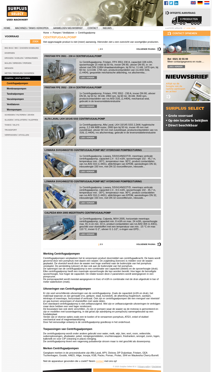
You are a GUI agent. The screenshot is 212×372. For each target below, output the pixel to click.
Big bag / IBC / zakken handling (22, 48)
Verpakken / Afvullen (17, 135)
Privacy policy (144, 366)
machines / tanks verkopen (31, 28)
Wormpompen (14, 109)
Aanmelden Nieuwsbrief (68, 28)
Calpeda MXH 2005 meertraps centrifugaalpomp (78, 212)
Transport (11, 130)
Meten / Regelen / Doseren (19, 73)
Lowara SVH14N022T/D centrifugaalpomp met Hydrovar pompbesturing (93, 150)
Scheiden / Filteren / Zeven (19, 115)
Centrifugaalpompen (17, 83)
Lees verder (87, 77)
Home (7, 28)
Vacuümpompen (15, 99)
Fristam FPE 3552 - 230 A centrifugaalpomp (73, 87)
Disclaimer (156, 366)
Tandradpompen (15, 94)
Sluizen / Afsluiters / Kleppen (21, 120)
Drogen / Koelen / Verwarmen (21, 58)
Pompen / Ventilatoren (17, 78)
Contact (92, 28)
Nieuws (107, 28)
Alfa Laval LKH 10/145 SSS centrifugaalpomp (75, 118)
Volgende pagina (145, 49)
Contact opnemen (185, 33)
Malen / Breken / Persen (18, 63)
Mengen (9, 68)
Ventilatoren (13, 104)
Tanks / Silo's (12, 125)
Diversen (10, 53)
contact (99, 361)
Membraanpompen (16, 88)
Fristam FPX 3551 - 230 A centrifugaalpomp (73, 56)
